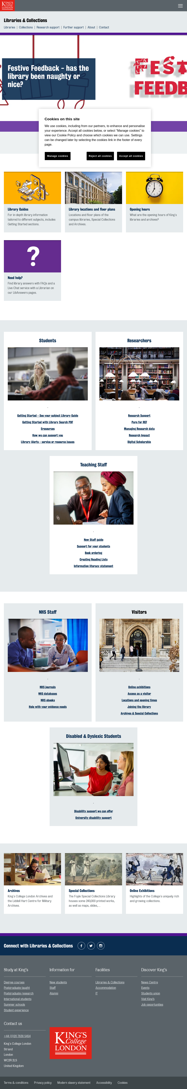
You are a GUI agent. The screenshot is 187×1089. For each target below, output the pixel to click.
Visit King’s (147, 999)
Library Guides (18, 209)
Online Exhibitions (142, 890)
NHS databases (47, 693)
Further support (73, 27)
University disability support (93, 818)
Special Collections (82, 890)
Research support (48, 27)
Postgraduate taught (17, 987)
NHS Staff (48, 612)
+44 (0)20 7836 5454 (17, 1036)
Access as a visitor (139, 693)
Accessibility (104, 1082)
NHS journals (48, 687)
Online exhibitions (139, 687)
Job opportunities (152, 1004)
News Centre (149, 982)
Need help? (15, 277)
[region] (95, 138)
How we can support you (47, 435)
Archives (14, 890)
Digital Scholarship (139, 442)
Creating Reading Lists (94, 559)
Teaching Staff (93, 464)
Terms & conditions (16, 1082)
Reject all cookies (100, 155)
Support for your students (93, 546)
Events (145, 987)
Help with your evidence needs (48, 707)
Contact (104, 27)
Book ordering (93, 553)
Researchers (139, 340)
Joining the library (139, 707)
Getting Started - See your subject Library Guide (47, 415)
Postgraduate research (19, 993)
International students (17, 999)
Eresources (48, 429)
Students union (150, 993)
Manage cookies (57, 155)
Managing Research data (139, 429)
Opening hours (140, 209)
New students (58, 982)
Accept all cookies (131, 155)
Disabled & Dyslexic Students (93, 736)
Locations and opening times (139, 700)
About (91, 27)
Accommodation (106, 987)
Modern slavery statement (73, 1082)
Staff (53, 987)
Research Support (139, 415)
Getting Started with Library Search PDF (47, 422)
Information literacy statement (93, 566)
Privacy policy (43, 1082)
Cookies (123, 1082)
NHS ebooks (48, 700)
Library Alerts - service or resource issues (47, 442)
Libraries (9, 27)
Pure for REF (139, 422)
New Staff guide (93, 540)
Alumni (54, 993)
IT (97, 993)
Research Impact (139, 435)
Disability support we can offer (93, 811)
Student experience (16, 1010)
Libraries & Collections (25, 20)
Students (47, 340)
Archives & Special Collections (139, 713)
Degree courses (14, 982)
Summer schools (14, 1004)
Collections (26, 27)
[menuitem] (11, 27)
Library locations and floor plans (92, 209)
